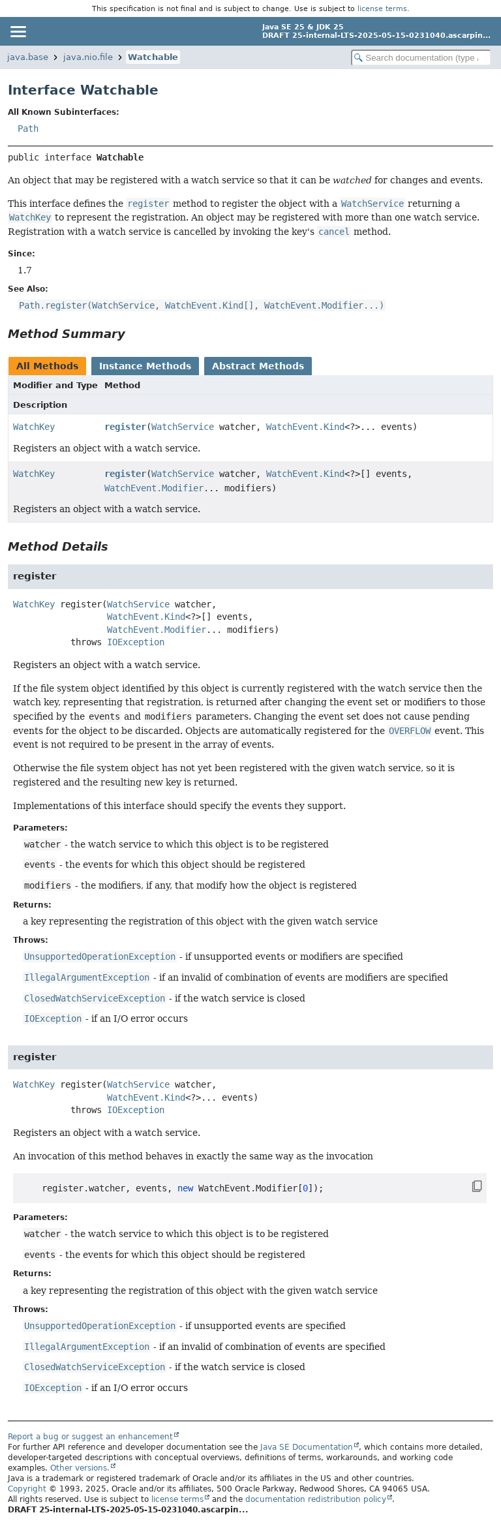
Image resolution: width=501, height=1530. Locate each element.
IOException (135, 642)
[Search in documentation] (421, 58)
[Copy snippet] (464, 1186)
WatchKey (34, 426)
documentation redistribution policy (315, 1499)
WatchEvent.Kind (305, 426)
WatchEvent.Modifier (154, 488)
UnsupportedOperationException (99, 956)
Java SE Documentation (306, 1447)
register (125, 426)
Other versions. (80, 1468)
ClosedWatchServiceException (94, 998)
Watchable (153, 57)
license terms (382, 8)
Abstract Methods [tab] (258, 366)
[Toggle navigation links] (18, 31)
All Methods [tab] (47, 366)
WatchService (182, 426)
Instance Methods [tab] (145, 366)
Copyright (27, 1488)
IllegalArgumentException (86, 977)
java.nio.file (88, 57)
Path (28, 128)
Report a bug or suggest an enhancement (90, 1436)
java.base (27, 57)
